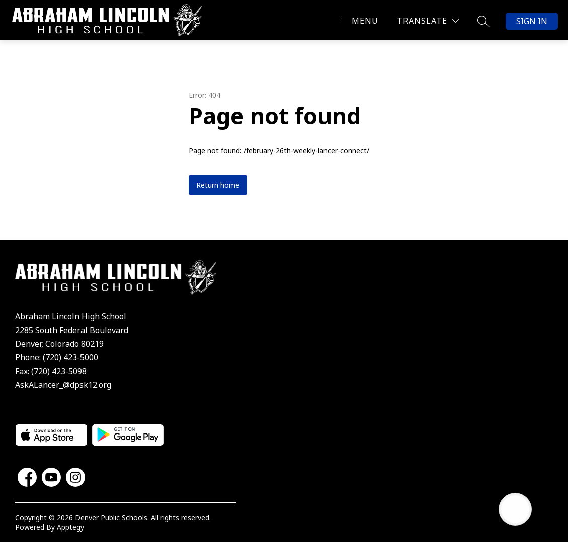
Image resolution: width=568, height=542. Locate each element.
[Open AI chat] (515, 509)
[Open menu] (358, 21)
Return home (217, 185)
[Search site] (483, 21)
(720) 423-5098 (59, 371)
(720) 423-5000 (70, 357)
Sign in (531, 21)
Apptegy (70, 527)
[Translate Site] (427, 21)
